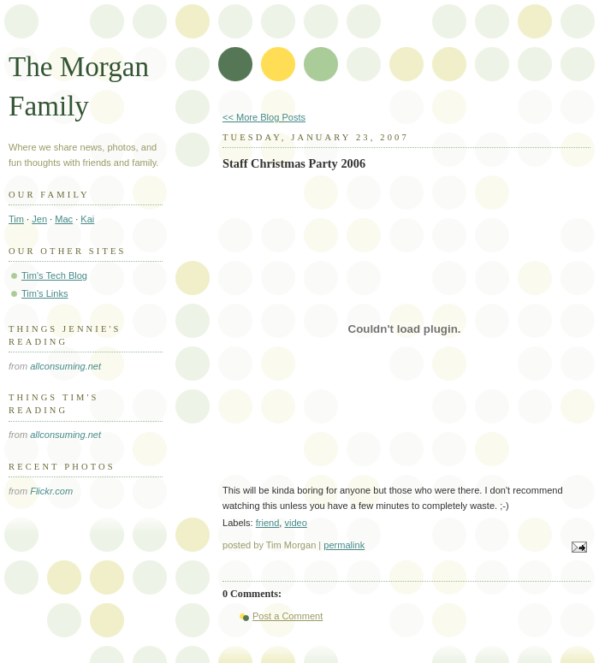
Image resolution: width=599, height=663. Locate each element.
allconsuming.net (65, 366)
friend (268, 523)
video (295, 523)
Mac (64, 219)
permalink (344, 545)
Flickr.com (51, 491)
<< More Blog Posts (263, 117)
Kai (87, 219)
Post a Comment (287, 616)
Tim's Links (44, 293)
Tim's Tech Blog (54, 275)
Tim (16, 219)
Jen (39, 219)
